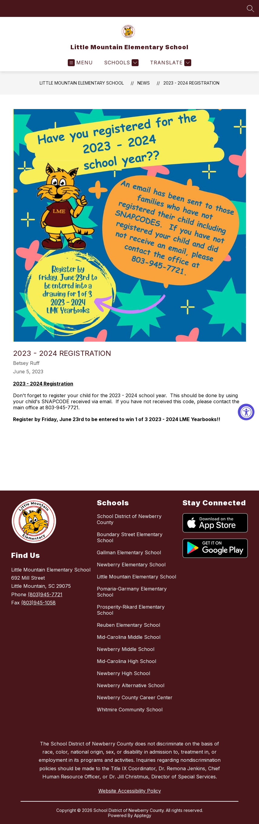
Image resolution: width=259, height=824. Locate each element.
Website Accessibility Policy (129, 791)
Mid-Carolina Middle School (128, 637)
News (143, 82)
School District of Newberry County (129, 519)
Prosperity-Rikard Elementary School (131, 610)
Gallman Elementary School (129, 552)
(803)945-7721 (45, 594)
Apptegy (142, 815)
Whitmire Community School (129, 710)
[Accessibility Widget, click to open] (246, 412)
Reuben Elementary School (128, 625)
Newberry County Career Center (134, 697)
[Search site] (250, 8)
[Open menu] (80, 62)
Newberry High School (123, 673)
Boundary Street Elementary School (129, 537)
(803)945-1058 (38, 603)
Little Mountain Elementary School (82, 82)
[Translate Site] (170, 62)
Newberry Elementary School (131, 565)
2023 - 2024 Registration (191, 82)
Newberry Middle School (125, 649)
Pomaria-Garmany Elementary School (132, 592)
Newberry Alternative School (130, 685)
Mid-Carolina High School (126, 661)
